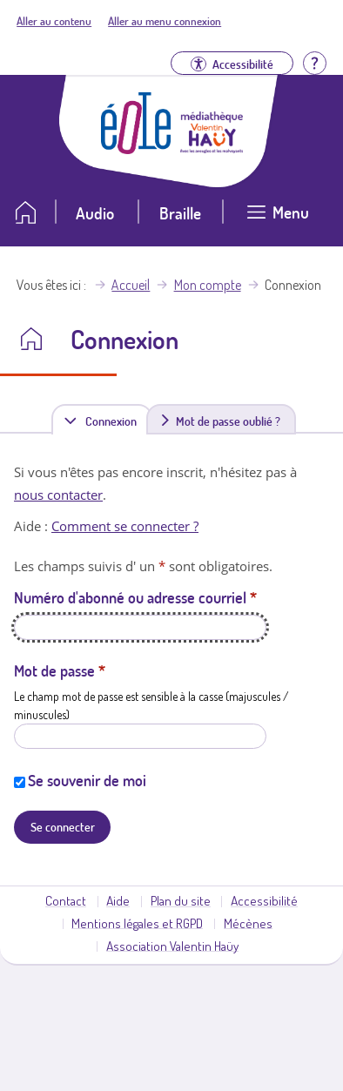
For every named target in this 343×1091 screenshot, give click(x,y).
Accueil (130, 284)
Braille (180, 213)
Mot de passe (59, 670)
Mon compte (207, 284)
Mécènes (248, 923)
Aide (118, 900)
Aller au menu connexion (164, 21)
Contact (65, 900)
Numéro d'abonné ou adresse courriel (135, 597)
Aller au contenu (54, 21)
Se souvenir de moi (87, 780)
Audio (95, 213)
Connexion (114, 420)
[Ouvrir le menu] (277, 219)
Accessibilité (264, 900)
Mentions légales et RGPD (137, 923)
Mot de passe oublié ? (228, 420)
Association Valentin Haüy (172, 945)
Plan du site (181, 900)
